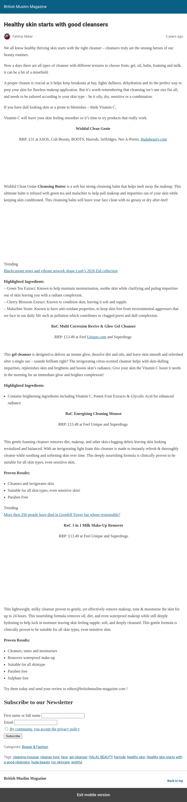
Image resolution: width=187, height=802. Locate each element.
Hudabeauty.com (153, 139)
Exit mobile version (93, 795)
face (64, 757)
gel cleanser (78, 757)
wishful (76, 762)
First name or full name (22, 715)
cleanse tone (49, 757)
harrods (120, 757)
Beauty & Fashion (35, 747)
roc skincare (60, 762)
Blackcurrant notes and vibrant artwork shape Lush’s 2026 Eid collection (61, 271)
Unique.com (96, 337)
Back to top (175, 781)
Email (8, 722)
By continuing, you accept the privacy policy (45, 729)
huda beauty (40, 762)
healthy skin (136, 757)
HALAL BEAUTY (100, 757)
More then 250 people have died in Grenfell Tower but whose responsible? (62, 515)
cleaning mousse (26, 757)
